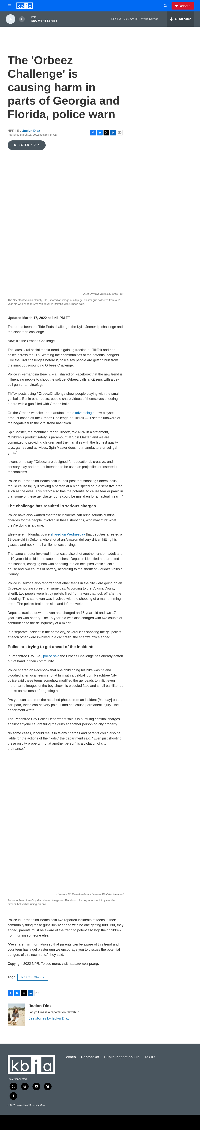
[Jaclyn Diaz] (16, 1015)
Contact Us (90, 1057)
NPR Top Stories (32, 977)
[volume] (22, 19)
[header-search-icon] (165, 5)
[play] (10, 19)
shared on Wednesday (68, 534)
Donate (184, 6)
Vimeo (71, 1057)
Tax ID (150, 1057)
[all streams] (180, 19)
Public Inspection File (121, 1057)
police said (51, 656)
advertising (83, 413)
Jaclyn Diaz (31, 131)
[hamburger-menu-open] (9, 6)
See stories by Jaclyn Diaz (49, 1018)
